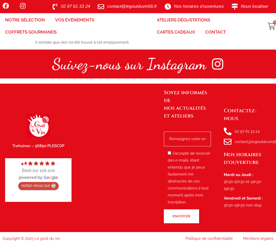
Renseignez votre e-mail (187, 133)
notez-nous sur (38, 185)
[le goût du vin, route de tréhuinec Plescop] (117, 158)
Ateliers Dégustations (183, 19)
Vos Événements (74, 19)
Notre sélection (25, 19)
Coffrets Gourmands (31, 32)
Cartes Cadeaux (176, 32)
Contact (215, 32)
